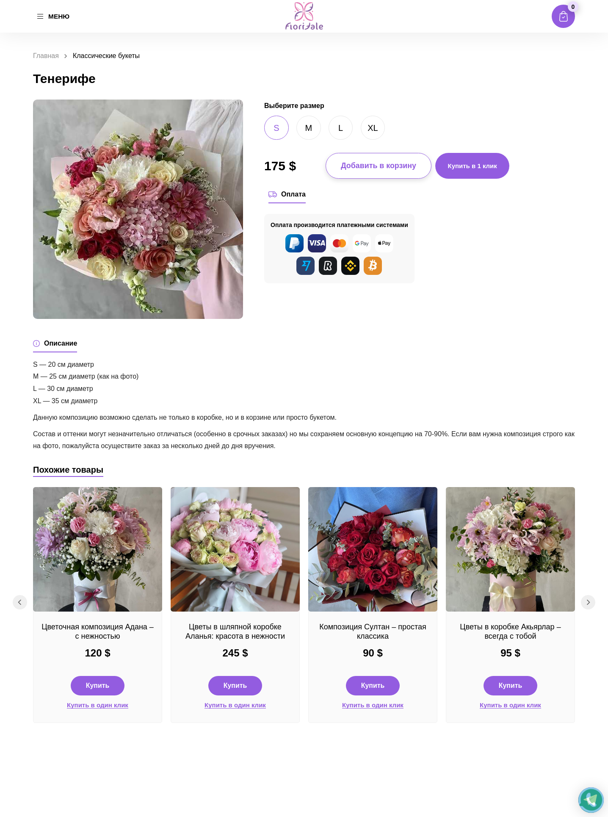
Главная (46, 55)
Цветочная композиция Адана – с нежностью (97, 634)
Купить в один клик (97, 707)
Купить (98, 687)
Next (589, 606)
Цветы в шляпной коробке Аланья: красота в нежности (235, 634)
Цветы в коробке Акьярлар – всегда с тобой (510, 634)
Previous (19, 606)
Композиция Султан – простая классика (372, 634)
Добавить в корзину (378, 166)
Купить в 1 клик (472, 165)
